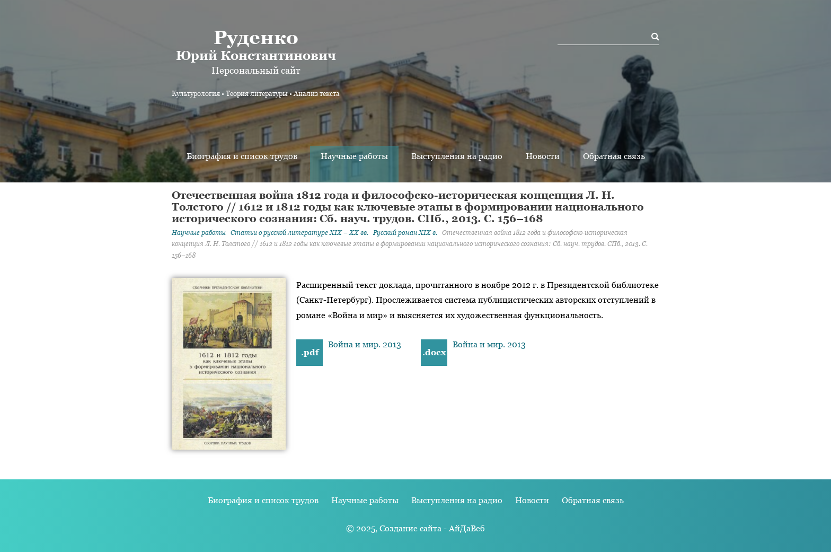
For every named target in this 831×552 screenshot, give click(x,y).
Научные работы (354, 156)
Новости (543, 156)
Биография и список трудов (242, 156)
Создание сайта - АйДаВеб (432, 528)
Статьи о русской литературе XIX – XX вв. (299, 232)
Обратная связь (614, 156)
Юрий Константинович (256, 45)
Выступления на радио (456, 156)
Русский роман (405, 232)
